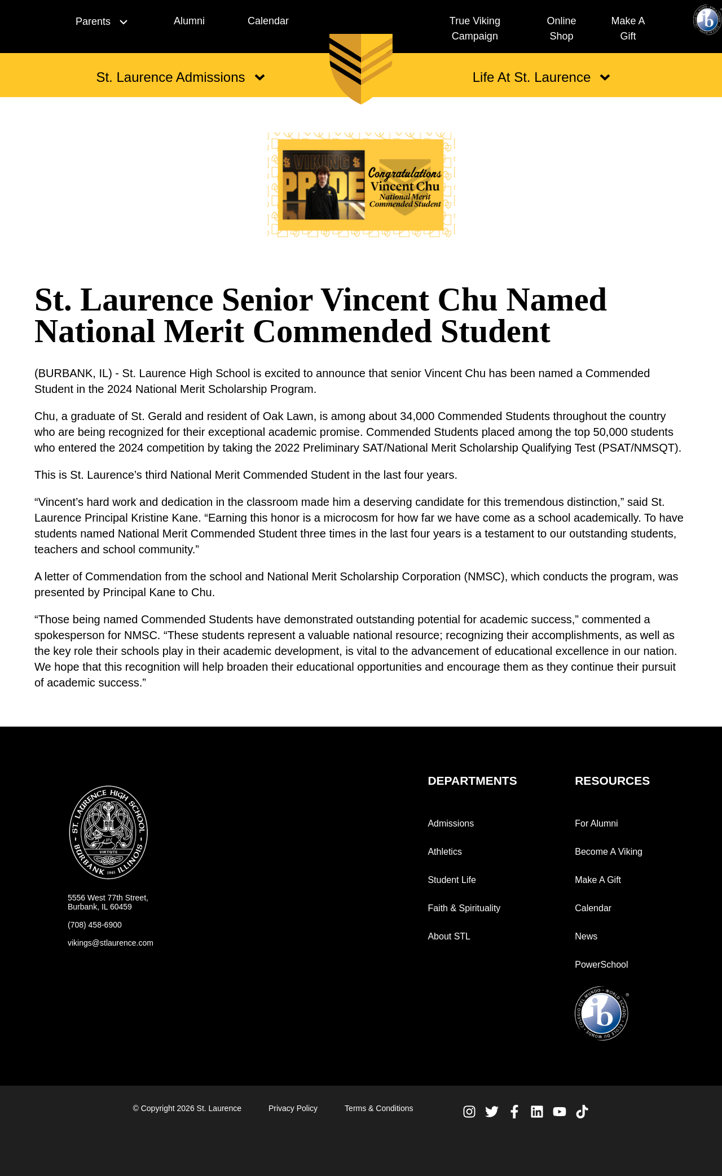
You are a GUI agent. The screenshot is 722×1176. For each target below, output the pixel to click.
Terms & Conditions (379, 1108)
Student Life (452, 880)
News (586, 936)
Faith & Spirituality (464, 908)
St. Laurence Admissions (180, 77)
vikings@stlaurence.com (110, 942)
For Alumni (596, 823)
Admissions (451, 823)
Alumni (189, 21)
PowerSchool (601, 964)
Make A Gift (598, 880)
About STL (449, 936)
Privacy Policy (293, 1108)
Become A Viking (608, 851)
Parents (101, 21)
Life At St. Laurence (541, 77)
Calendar (268, 21)
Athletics (444, 851)
